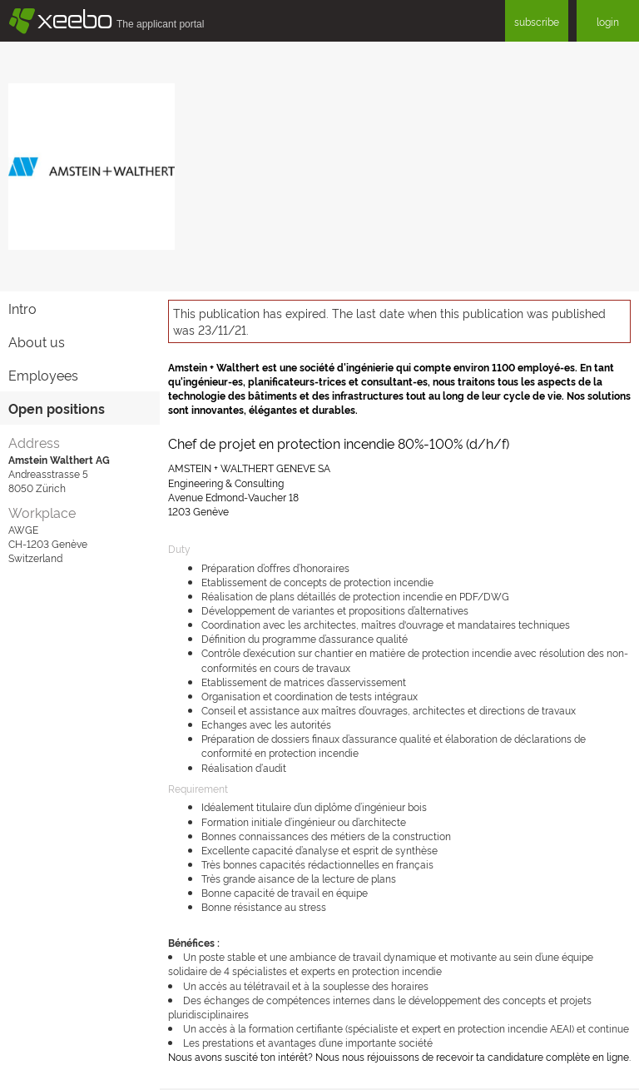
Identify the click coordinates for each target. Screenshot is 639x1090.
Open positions (56, 408)
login (608, 21)
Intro (22, 308)
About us (36, 341)
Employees (43, 375)
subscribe (536, 21)
